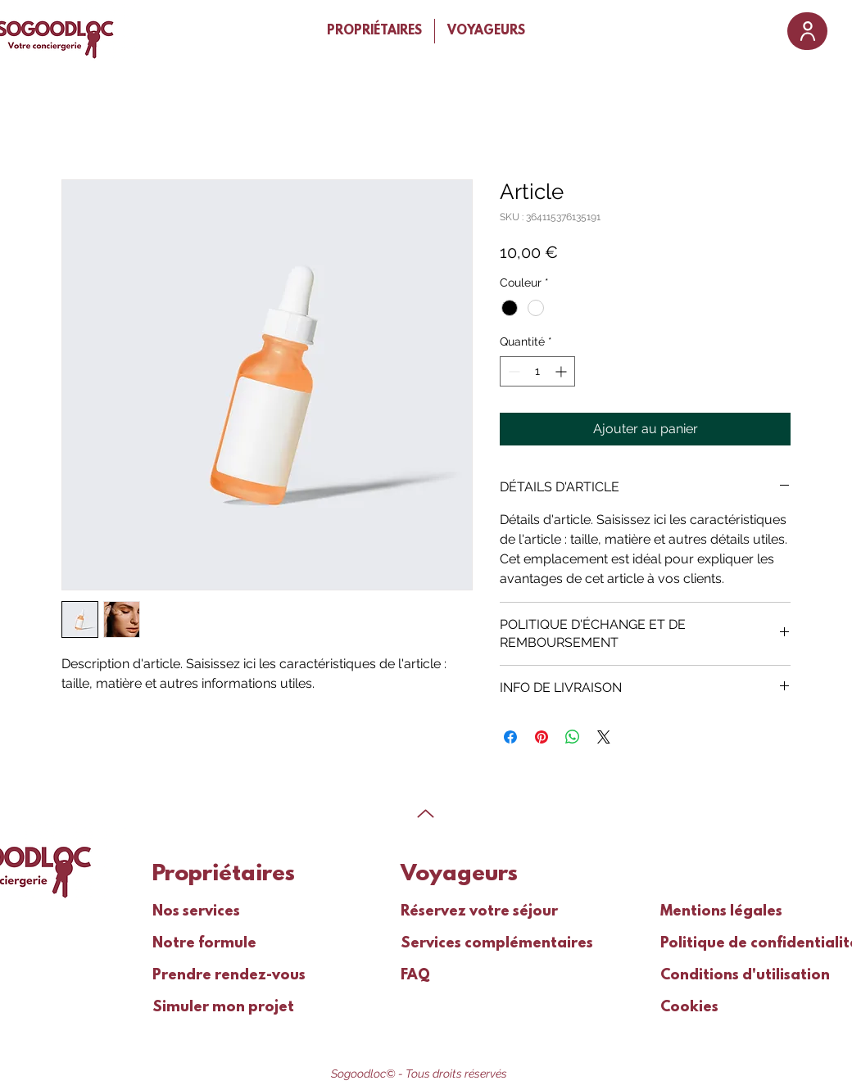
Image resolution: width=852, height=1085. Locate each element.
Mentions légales (712, 912)
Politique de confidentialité (712, 944)
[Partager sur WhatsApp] (572, 737)
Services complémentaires (453, 944)
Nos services (196, 912)
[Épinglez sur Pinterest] (541, 737)
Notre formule (204, 944)
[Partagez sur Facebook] (510, 737)
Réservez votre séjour (453, 912)
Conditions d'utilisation (712, 976)
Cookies (689, 1008)
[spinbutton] (537, 371)
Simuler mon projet (204, 1008)
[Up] (425, 813)
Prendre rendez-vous (204, 976)
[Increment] (562, 371)
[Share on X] (604, 737)
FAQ (415, 976)
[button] (374, 31)
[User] (807, 31)
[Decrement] (512, 371)
